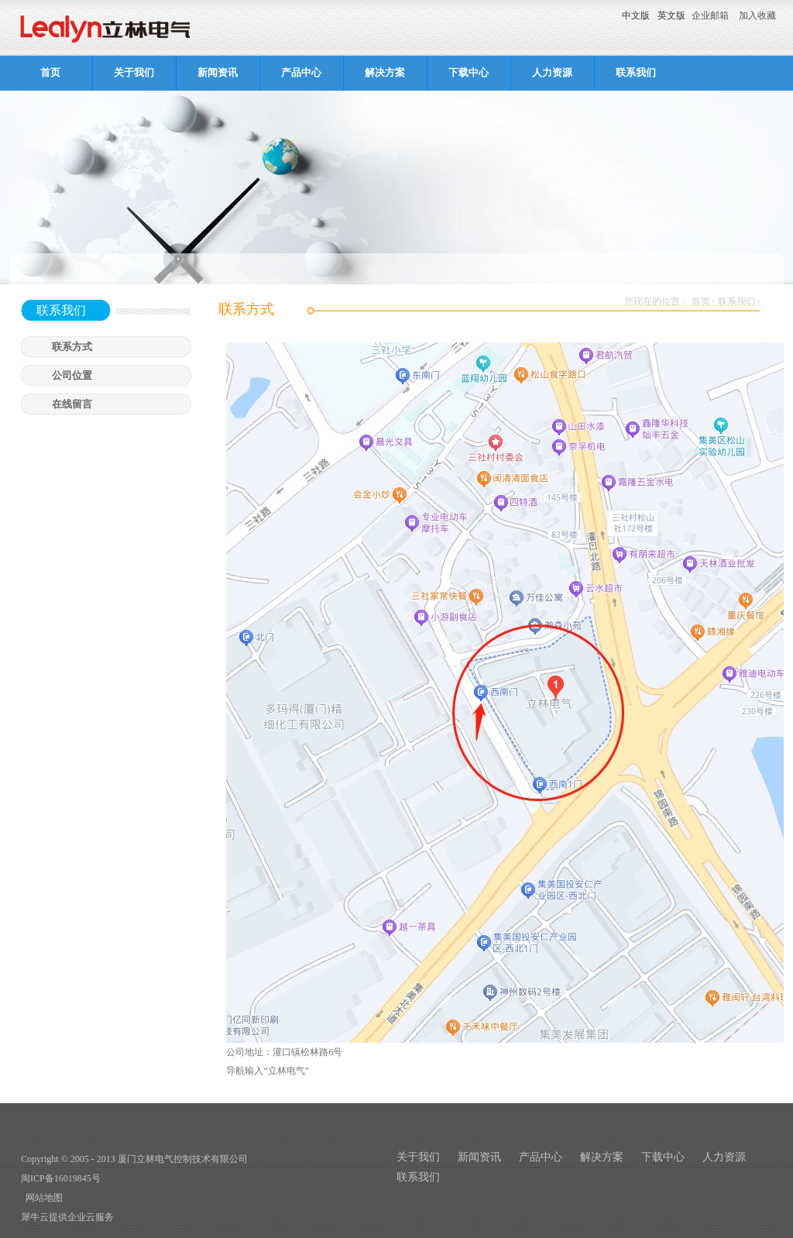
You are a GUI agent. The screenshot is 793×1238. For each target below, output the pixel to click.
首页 (50, 72)
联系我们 (736, 301)
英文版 (671, 15)
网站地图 (42, 1197)
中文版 (636, 15)
